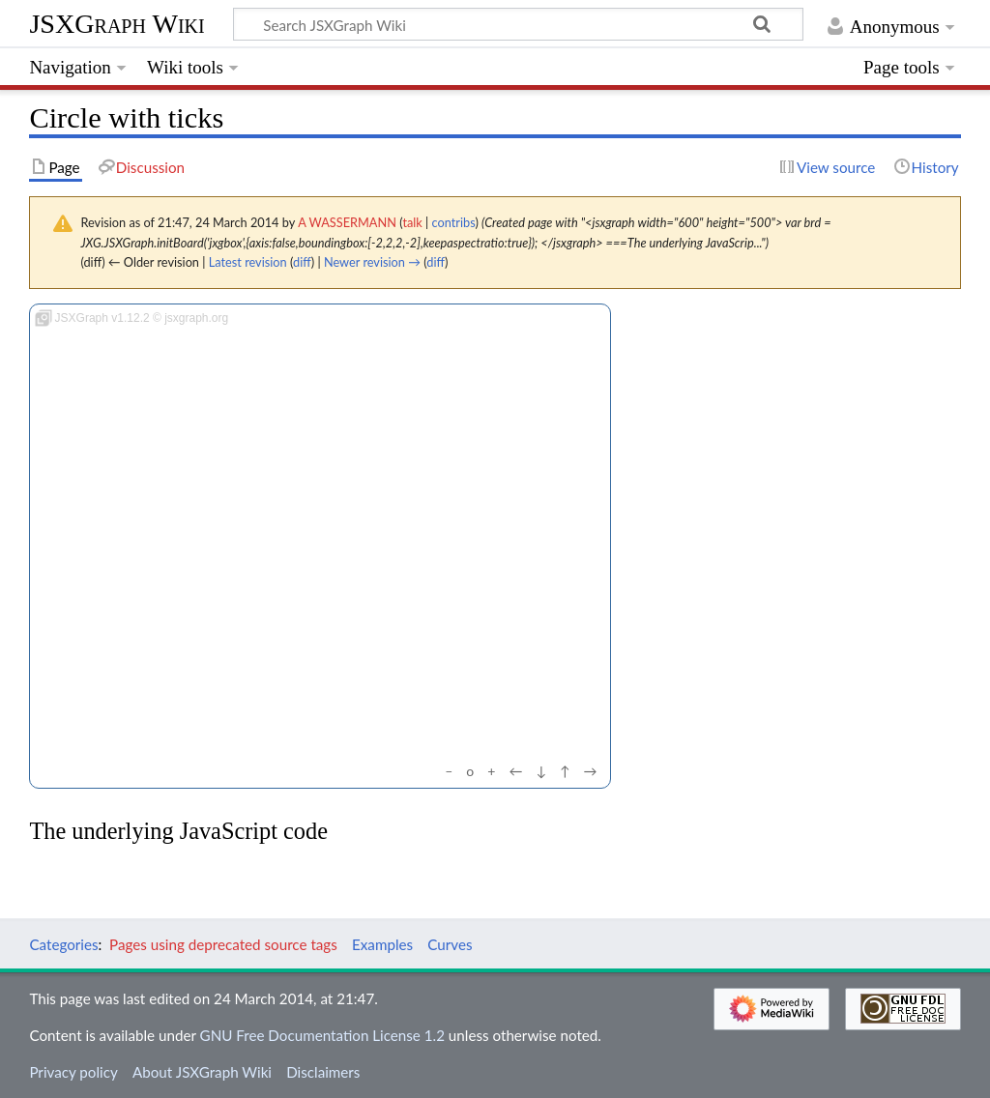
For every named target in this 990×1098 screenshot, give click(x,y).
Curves (449, 944)
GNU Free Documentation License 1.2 (322, 1035)
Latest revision (248, 262)
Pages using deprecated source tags (223, 944)
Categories (63, 944)
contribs (454, 222)
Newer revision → (372, 262)
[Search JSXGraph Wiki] (518, 24)
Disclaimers (323, 1072)
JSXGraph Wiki (116, 24)
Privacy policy (73, 1072)
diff (302, 262)
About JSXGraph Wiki (202, 1072)
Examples (382, 944)
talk (412, 222)
